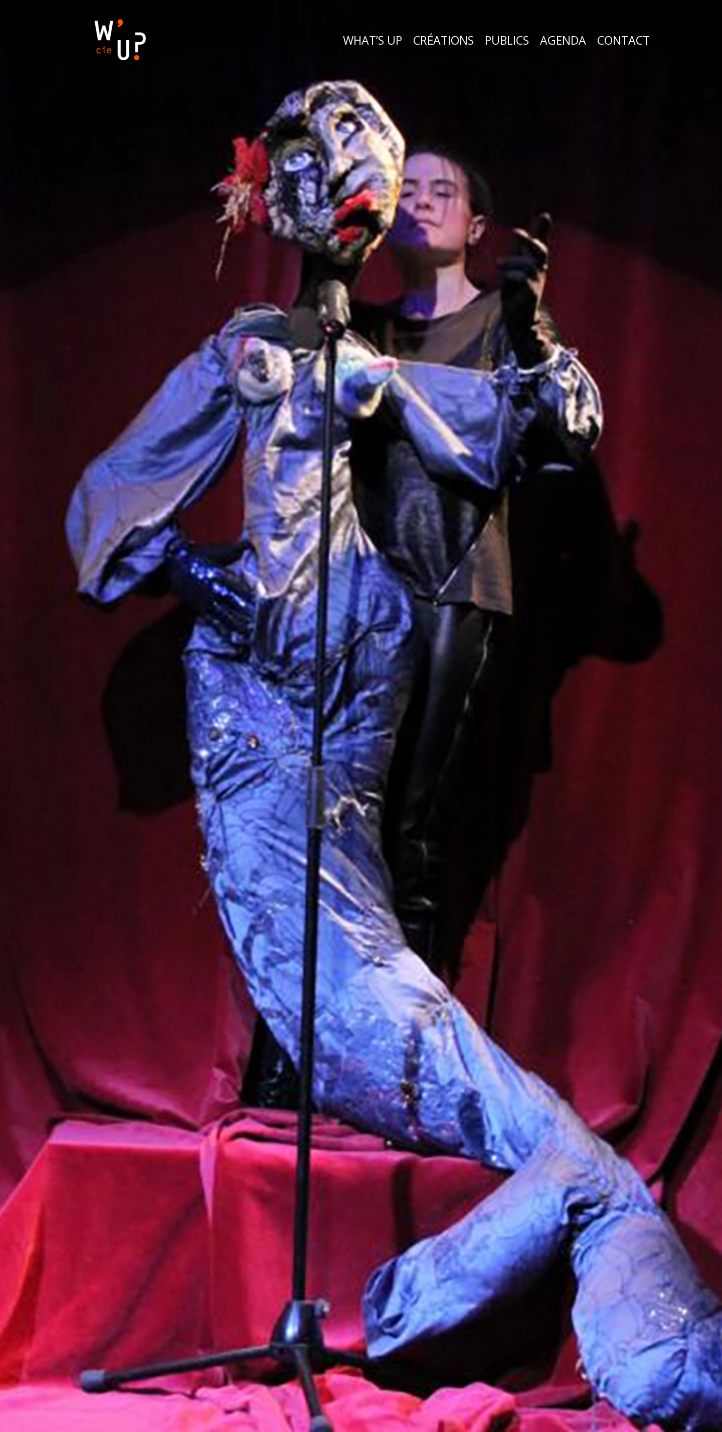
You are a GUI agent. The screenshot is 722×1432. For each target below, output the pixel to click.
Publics (507, 40)
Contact (623, 40)
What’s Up (372, 40)
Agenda (563, 40)
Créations (443, 40)
